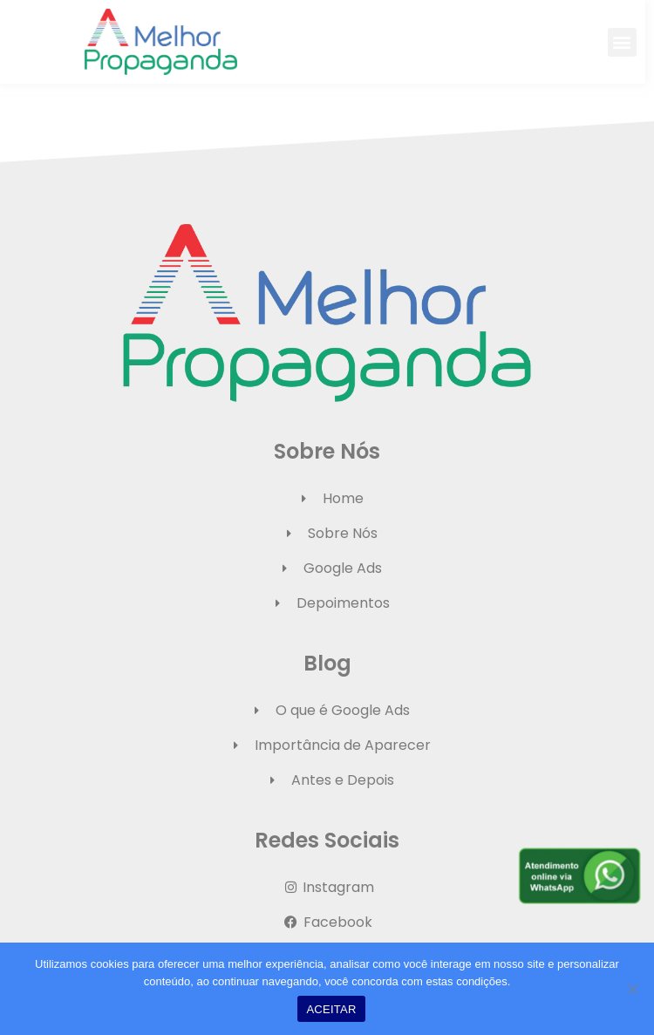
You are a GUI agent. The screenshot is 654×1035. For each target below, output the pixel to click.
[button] (631, 42)
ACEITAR (331, 1009)
